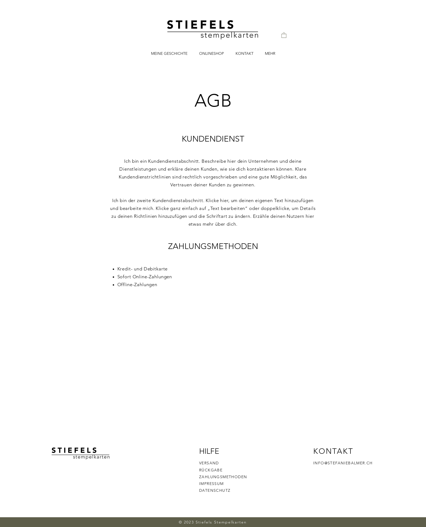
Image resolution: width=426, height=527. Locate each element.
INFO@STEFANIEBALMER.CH (343, 463)
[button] (283, 35)
